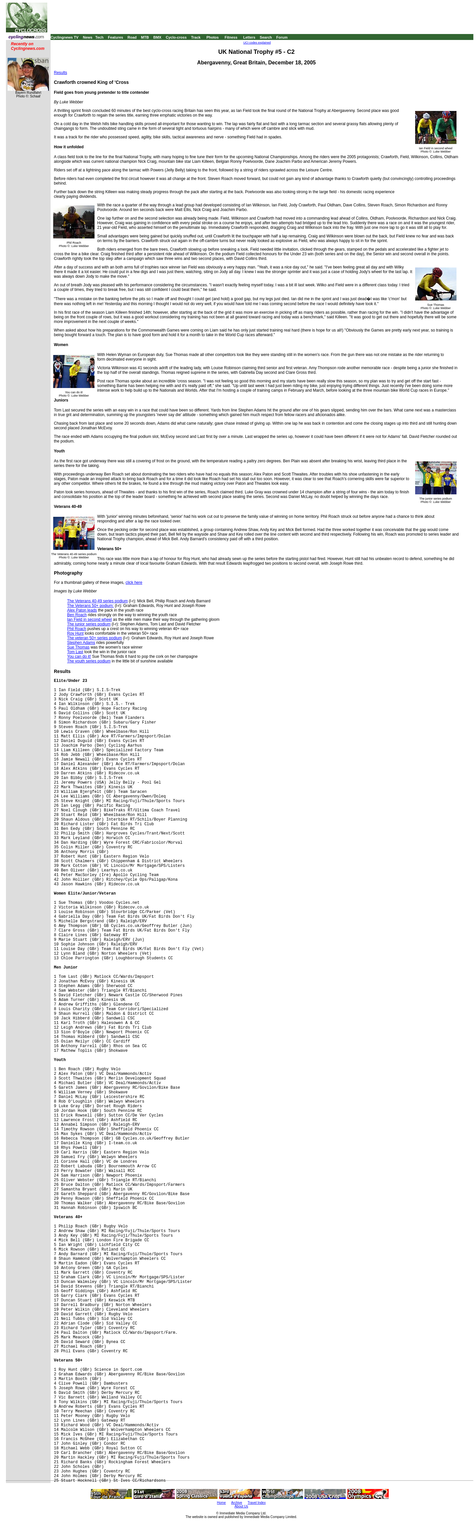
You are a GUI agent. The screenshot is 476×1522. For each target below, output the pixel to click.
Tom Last (75, 652)
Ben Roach (77, 615)
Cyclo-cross (176, 37)
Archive (236, 1502)
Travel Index (257, 1502)
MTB (145, 37)
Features (115, 37)
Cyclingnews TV (64, 37)
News (88, 37)
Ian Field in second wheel (89, 619)
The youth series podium (88, 661)
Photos (212, 37)
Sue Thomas (78, 647)
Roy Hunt (75, 633)
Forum (282, 37)
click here (134, 582)
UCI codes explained (257, 42)
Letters (249, 37)
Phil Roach (76, 628)
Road (132, 37)
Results (60, 72)
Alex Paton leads (82, 610)
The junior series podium (88, 624)
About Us (241, 1506)
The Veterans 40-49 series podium (97, 601)
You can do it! (79, 656)
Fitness (230, 37)
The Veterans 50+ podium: (90, 605)
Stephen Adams (81, 642)
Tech (99, 37)
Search (266, 37)
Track (196, 37)
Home (221, 1502)
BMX (157, 37)
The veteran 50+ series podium (94, 638)
